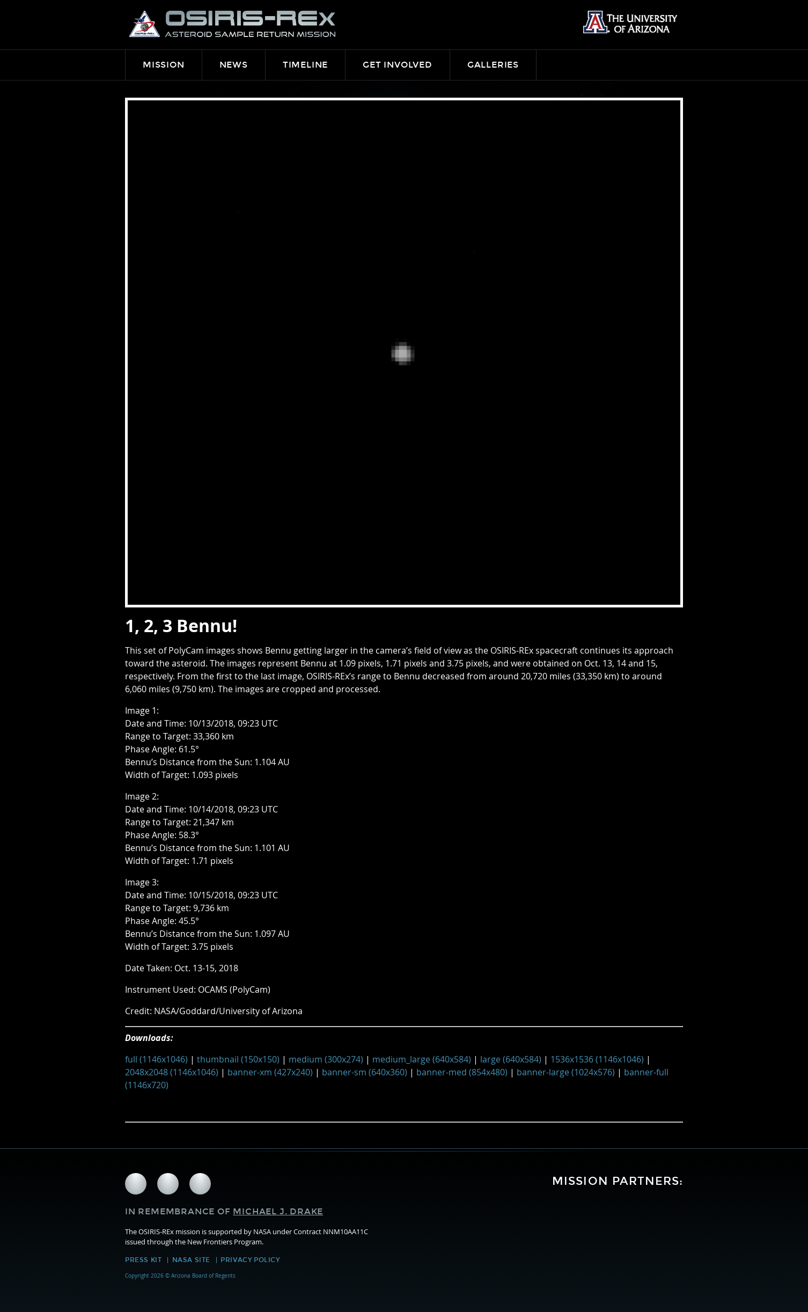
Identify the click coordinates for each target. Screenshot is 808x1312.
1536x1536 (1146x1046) (597, 1059)
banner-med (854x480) (462, 1072)
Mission (164, 65)
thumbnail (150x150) (238, 1059)
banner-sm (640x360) (364, 1072)
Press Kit (143, 1260)
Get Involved (397, 65)
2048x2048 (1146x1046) (171, 1072)
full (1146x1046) (156, 1059)
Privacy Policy (250, 1260)
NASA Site (191, 1260)
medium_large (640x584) (421, 1059)
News (233, 65)
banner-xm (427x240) (270, 1072)
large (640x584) (510, 1059)
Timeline (305, 65)
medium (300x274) (326, 1059)
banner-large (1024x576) (566, 1072)
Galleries (493, 65)
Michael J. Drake (278, 1211)
